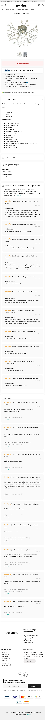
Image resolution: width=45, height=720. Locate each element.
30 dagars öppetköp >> (7, 1)
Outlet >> (34, 1)
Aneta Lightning (6, 171)
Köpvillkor (4, 652)
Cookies (4, 662)
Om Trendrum (5, 654)
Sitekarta (4, 660)
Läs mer (32, 92)
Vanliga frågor (6, 658)
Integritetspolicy (6, 664)
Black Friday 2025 (6, 665)
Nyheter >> (18, 1)
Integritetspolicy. (37, 690)
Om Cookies (5, 656)
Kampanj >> (26, 1)
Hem (2, 9)
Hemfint (29, 714)
